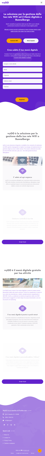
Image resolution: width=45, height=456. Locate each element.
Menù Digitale (31, 41)
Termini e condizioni (9, 443)
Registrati (22, 106)
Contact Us (7, 438)
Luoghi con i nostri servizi (22, 453)
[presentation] (14, 100)
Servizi (32, 453)
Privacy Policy (8, 440)
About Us (6, 435)
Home (12, 453)
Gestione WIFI (14, 41)
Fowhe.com (26, 450)
